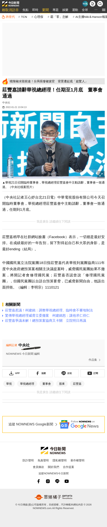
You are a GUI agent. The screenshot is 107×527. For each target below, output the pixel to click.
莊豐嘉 (77, 383)
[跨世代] (8, 17)
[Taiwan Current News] (85, 4)
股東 (62, 383)
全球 (85, 9)
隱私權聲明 (60, 460)
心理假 (38, 16)
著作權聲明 (77, 460)
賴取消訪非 (10, 10)
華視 (9, 383)
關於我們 (53, 467)
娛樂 (65, 9)
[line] (57, 481)
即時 (35, 9)
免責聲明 (43, 460)
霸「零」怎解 (59, 16)
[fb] (38, 481)
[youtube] (66, 481)
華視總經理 (27, 383)
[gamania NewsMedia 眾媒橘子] (53, 497)
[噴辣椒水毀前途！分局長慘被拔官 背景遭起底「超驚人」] (56, 81)
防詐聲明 (28, 460)
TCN (24, 16)
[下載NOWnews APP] (92, 4)
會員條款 (38, 467)
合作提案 (68, 467)
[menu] (103, 10)
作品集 (95, 360)
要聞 (45, 10)
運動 (75, 9)
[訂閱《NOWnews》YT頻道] (93, 373)
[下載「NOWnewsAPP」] (14, 373)
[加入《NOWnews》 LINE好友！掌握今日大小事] (66, 373)
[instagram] (48, 481)
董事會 (46, 383)
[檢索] (100, 4)
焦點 (26, 9)
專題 (56, 9)
